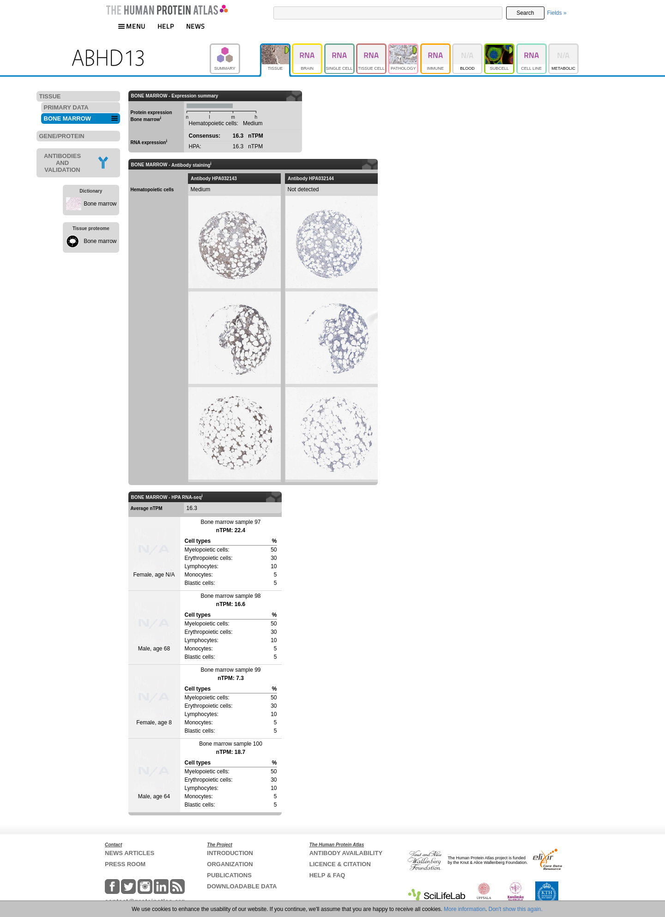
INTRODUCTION (230, 853)
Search (525, 13)
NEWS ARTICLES (129, 853)
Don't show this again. (516, 909)
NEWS (195, 26)
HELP (165, 26)
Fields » (557, 13)
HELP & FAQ (327, 875)
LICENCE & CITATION (340, 864)
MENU (131, 26)
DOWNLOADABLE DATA (242, 886)
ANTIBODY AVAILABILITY (345, 853)
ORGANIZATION (230, 864)
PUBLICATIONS (229, 875)
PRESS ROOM (125, 864)
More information (464, 909)
